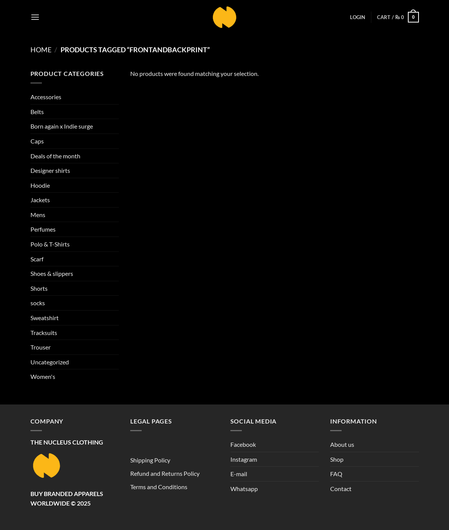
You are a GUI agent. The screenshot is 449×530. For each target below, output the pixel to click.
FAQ (336, 473)
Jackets (40, 199)
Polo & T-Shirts (50, 244)
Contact (341, 488)
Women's (42, 376)
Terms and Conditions (158, 486)
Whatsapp (244, 488)
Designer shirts (50, 170)
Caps (37, 141)
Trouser (40, 347)
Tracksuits (43, 332)
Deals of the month (55, 155)
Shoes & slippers (51, 273)
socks (37, 302)
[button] (35, 17)
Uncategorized (49, 362)
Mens (37, 214)
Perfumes (43, 229)
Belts (37, 111)
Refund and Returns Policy (165, 473)
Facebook (243, 444)
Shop (337, 459)
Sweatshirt (44, 317)
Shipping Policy (150, 460)
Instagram (243, 459)
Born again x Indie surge (61, 126)
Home (40, 49)
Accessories (45, 96)
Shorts (39, 288)
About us (342, 444)
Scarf (36, 259)
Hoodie (40, 185)
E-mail (238, 473)
